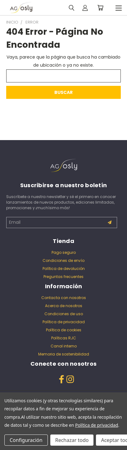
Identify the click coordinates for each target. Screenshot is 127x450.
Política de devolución (64, 268)
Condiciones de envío (63, 260)
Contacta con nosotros (63, 297)
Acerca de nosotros (63, 305)
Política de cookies (63, 330)
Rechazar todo (72, 440)
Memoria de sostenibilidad (63, 354)
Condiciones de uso (63, 313)
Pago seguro (64, 252)
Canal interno (64, 346)
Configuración (26, 440)
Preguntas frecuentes (63, 276)
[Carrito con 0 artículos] (100, 8)
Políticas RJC (63, 338)
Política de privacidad (64, 321)
